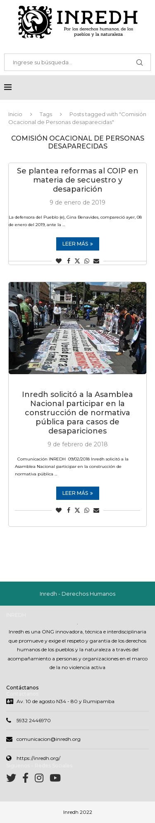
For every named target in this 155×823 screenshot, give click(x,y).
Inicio (15, 114)
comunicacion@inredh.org (49, 739)
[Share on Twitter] (77, 261)
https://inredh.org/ (38, 758)
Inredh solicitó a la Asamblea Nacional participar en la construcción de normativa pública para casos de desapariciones (77, 413)
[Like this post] (59, 261)
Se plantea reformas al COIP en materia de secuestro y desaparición (77, 180)
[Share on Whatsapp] (86, 261)
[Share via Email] (96, 261)
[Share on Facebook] (68, 261)
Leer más (77, 244)
